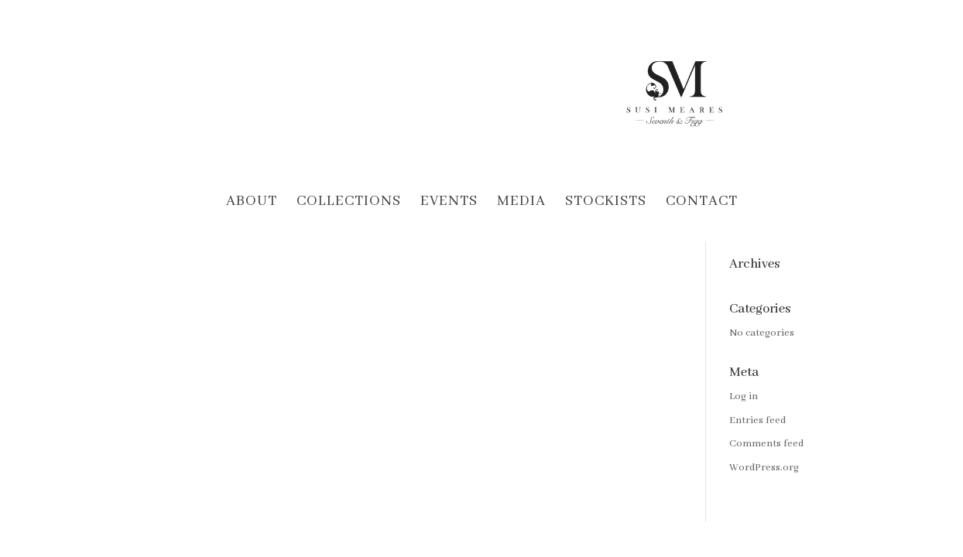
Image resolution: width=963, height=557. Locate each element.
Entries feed (757, 420)
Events (449, 203)
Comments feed (766, 443)
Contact (702, 203)
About (251, 203)
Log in (743, 396)
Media (521, 203)
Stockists (605, 203)
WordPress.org (764, 467)
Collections (348, 203)
